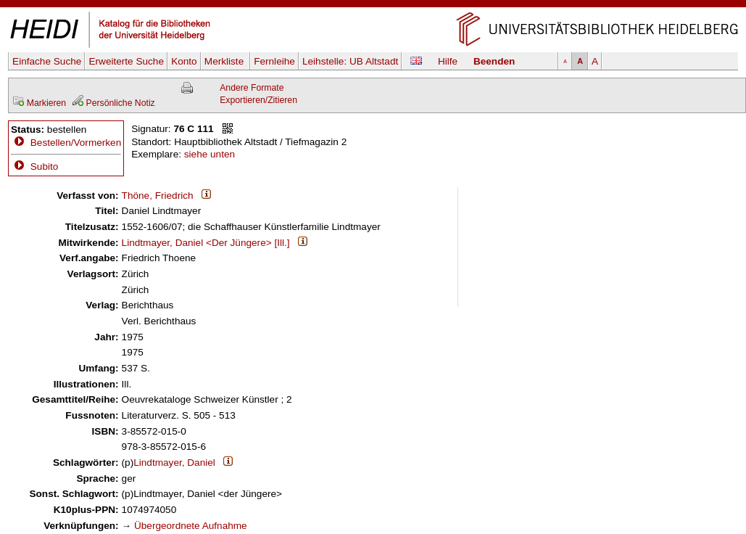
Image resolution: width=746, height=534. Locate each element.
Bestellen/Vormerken (75, 142)
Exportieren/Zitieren (258, 100)
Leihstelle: (350, 61)
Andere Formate (251, 88)
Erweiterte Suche (126, 61)
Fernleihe (274, 61)
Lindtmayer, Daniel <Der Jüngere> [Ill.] (206, 242)
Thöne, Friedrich (158, 195)
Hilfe (447, 61)
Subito (34, 166)
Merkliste (225, 61)
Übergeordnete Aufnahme (190, 525)
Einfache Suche (46, 61)
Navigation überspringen (373, 6)
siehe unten (209, 154)
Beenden (494, 61)
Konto (184, 61)
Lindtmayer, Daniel (174, 462)
